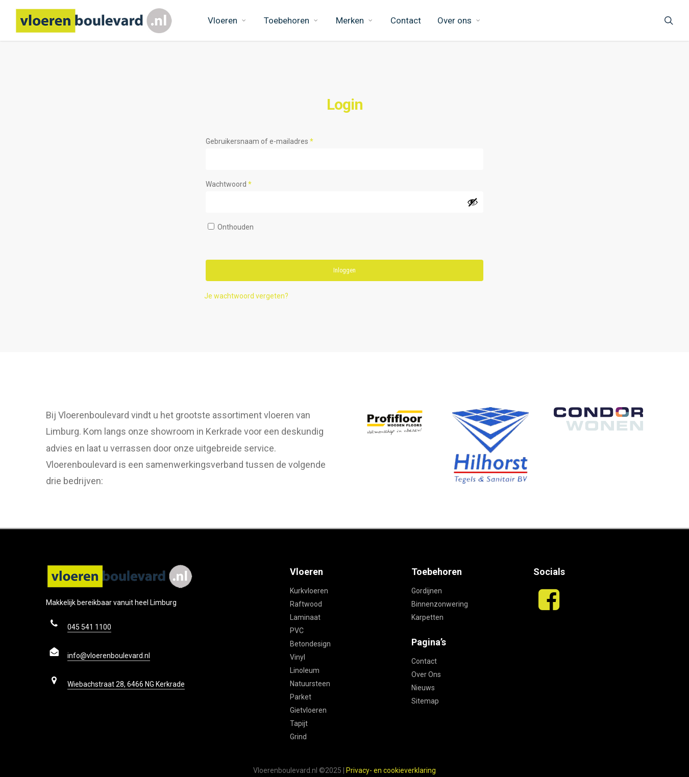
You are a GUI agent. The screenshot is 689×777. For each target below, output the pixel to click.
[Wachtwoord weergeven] (472, 202)
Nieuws (423, 688)
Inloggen (344, 270)
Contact (424, 661)
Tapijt (299, 723)
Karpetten (427, 617)
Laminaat (305, 617)
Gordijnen (426, 591)
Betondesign (310, 644)
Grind (298, 737)
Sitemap (425, 701)
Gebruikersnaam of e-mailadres (271, 139)
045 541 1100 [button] (89, 627)
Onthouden (235, 227)
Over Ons (426, 674)
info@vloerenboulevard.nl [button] (108, 655)
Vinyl (297, 657)
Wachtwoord (240, 182)
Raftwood (306, 604)
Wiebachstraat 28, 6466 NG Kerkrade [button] (126, 684)
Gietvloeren (308, 710)
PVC (297, 630)
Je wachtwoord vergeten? (246, 296)
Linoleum (304, 670)
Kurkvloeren (309, 591)
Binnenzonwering (439, 604)
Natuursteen (310, 684)
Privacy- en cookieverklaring (391, 770)
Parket (300, 697)
